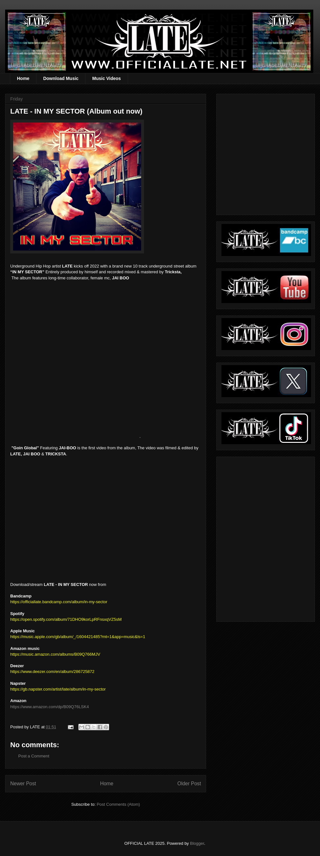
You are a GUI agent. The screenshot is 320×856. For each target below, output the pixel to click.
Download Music (60, 78)
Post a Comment (33, 756)
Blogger (197, 843)
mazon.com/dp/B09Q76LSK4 (62, 706)
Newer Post (23, 783)
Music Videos (106, 78)
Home (23, 78)
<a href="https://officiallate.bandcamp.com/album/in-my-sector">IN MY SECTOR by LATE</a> (74, 362)
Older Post (189, 783)
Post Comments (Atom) (118, 804)
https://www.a (22, 706)
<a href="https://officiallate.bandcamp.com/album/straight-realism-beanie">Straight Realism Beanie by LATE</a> (264, 537)
